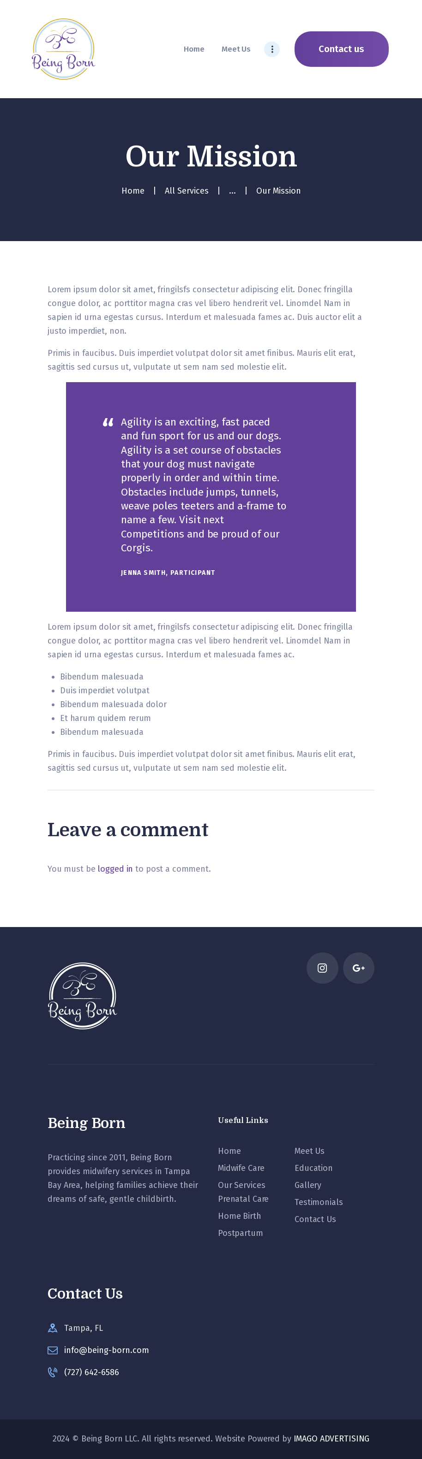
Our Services (241, 1185)
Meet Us (310, 1151)
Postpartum (240, 1233)
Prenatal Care (243, 1199)
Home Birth (239, 1216)
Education (314, 1168)
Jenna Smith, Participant (168, 573)
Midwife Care (241, 1168)
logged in (115, 869)
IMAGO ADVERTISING (332, 1439)
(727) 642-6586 (91, 1372)
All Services (187, 191)
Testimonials (319, 1202)
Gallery (308, 1185)
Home (133, 191)
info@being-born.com (106, 1350)
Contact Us (315, 1219)
